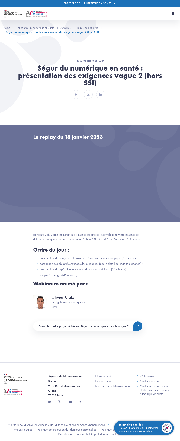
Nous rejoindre (103, 376)
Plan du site (65, 434)
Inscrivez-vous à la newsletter (112, 386)
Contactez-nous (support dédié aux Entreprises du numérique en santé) (153, 390)
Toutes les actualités (89, 28)
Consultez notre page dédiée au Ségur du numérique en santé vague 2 (83, 326)
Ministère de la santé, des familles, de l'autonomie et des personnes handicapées (56, 425)
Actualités (67, 28)
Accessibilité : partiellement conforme (99, 434)
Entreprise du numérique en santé (38, 28)
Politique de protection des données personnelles (66, 429)
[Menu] (90, 3)
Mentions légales (21, 429)
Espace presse (102, 381)
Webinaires (145, 376)
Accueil (9, 28)
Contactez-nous (148, 381)
